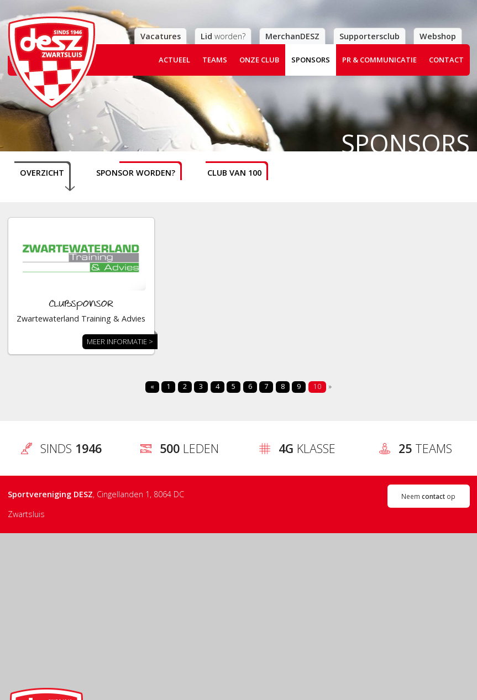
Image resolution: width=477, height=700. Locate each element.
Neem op (428, 496)
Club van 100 (234, 172)
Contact (446, 60)
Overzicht (42, 172)
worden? (223, 36)
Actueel (174, 60)
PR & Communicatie (379, 60)
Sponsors (310, 60)
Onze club (259, 60)
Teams (214, 60)
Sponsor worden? (135, 172)
